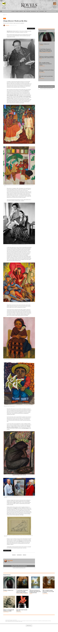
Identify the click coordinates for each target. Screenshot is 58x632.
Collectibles (41, 11)
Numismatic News (10, 621)
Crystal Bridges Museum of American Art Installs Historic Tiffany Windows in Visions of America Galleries (45, 50)
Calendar (52, 0)
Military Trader (20, 621)
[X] (2, 0)
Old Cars (6, 621)
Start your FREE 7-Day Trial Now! (4, 8)
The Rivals (20, 96)
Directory (21, 11)
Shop (45, 11)
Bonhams (40, 58)
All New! (55, 5)
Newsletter (55, 0)
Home (4, 14)
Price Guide (28, 11)
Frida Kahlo (26, 90)
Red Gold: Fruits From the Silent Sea (46, 77)
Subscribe (49, 0)
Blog (37, 11)
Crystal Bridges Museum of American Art (45, 52)
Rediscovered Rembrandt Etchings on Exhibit (46, 70)
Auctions (13, 11)
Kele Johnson (5, 591)
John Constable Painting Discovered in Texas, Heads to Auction (45, 63)
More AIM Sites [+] (29, 625)
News (24, 11)
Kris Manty (7, 25)
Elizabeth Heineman (42, 72)
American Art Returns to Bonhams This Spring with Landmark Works (46, 57)
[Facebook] (1, 0)
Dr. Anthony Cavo (41, 78)
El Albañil (15, 508)
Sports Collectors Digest (15, 621)
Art (4, 18)
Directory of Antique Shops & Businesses (55, 7)
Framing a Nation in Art (44, 44)
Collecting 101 (33, 11)
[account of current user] (1, 11)
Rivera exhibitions (26, 428)
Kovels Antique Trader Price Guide (4, 6)
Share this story (31, 28)
